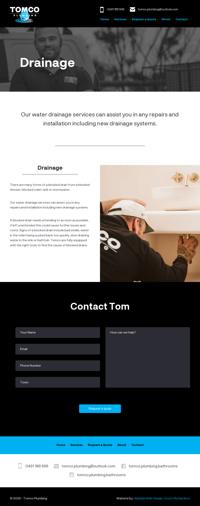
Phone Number (30, 365)
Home (104, 19)
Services (120, 19)
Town (24, 382)
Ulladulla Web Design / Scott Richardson (161, 498)
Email (23, 349)
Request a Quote (144, 19)
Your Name (28, 332)
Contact (182, 19)
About (165, 19)
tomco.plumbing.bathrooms (153, 466)
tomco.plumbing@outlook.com (88, 466)
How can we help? (123, 332)
